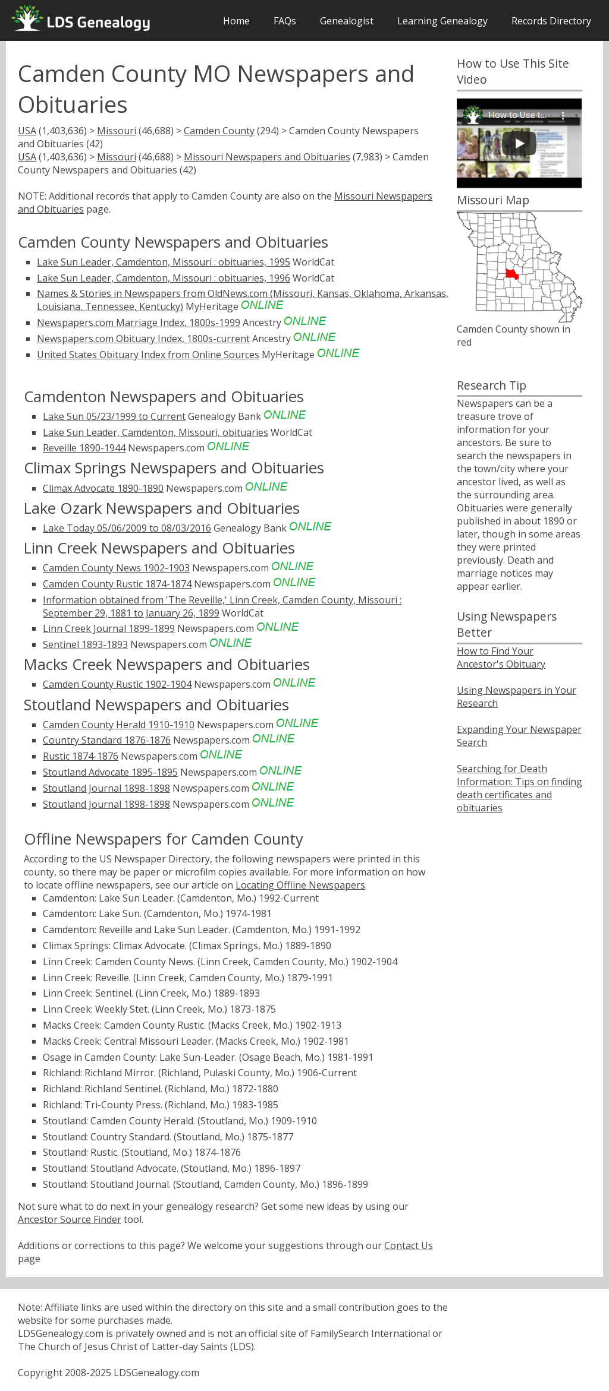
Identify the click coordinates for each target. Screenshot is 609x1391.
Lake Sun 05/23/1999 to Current (114, 416)
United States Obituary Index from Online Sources (148, 354)
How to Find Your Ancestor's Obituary (501, 657)
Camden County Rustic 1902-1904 (117, 684)
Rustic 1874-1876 (80, 756)
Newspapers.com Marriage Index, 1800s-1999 (138, 322)
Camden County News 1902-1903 (116, 567)
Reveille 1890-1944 (84, 447)
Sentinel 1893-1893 (85, 644)
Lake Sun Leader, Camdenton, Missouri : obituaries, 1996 (163, 277)
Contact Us (408, 1245)
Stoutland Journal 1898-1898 (106, 788)
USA (27, 130)
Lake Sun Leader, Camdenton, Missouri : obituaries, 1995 (163, 261)
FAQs (285, 20)
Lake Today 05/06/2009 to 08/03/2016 (127, 528)
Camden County (219, 130)
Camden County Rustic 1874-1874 (117, 583)
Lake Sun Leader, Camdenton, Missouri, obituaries (155, 432)
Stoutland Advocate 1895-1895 (110, 772)
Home (236, 20)
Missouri (116, 130)
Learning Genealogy (442, 20)
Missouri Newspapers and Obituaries (267, 156)
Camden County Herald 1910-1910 (118, 724)
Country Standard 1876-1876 (107, 740)
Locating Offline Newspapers (300, 884)
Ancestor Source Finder (69, 1219)
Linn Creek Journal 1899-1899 (109, 628)
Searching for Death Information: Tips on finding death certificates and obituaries (519, 788)
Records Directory (551, 20)
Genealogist (346, 20)
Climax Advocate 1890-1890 (103, 488)
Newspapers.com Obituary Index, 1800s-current (143, 338)
